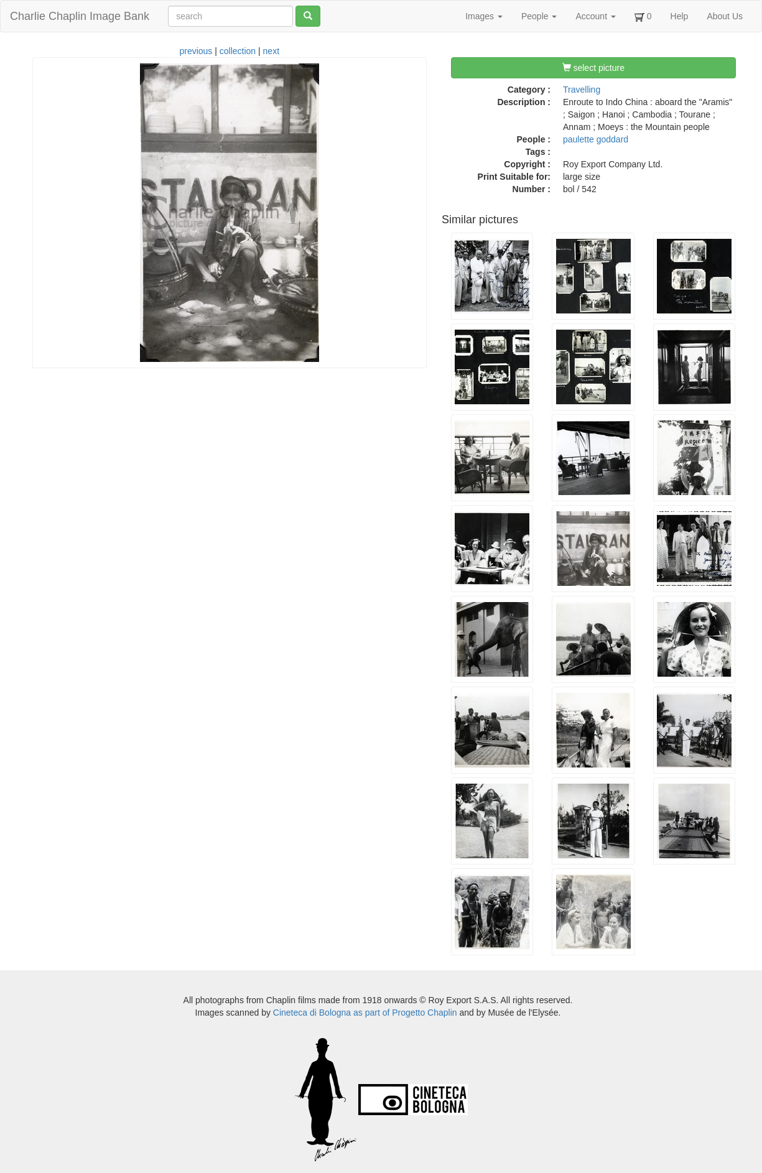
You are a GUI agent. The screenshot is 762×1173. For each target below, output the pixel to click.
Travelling (581, 90)
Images (484, 16)
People (539, 16)
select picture (593, 68)
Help (680, 16)
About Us (725, 16)
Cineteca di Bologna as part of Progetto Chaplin (365, 1013)
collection (238, 51)
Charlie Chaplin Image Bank (79, 16)
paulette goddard (595, 139)
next (271, 51)
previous (195, 51)
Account (595, 16)
